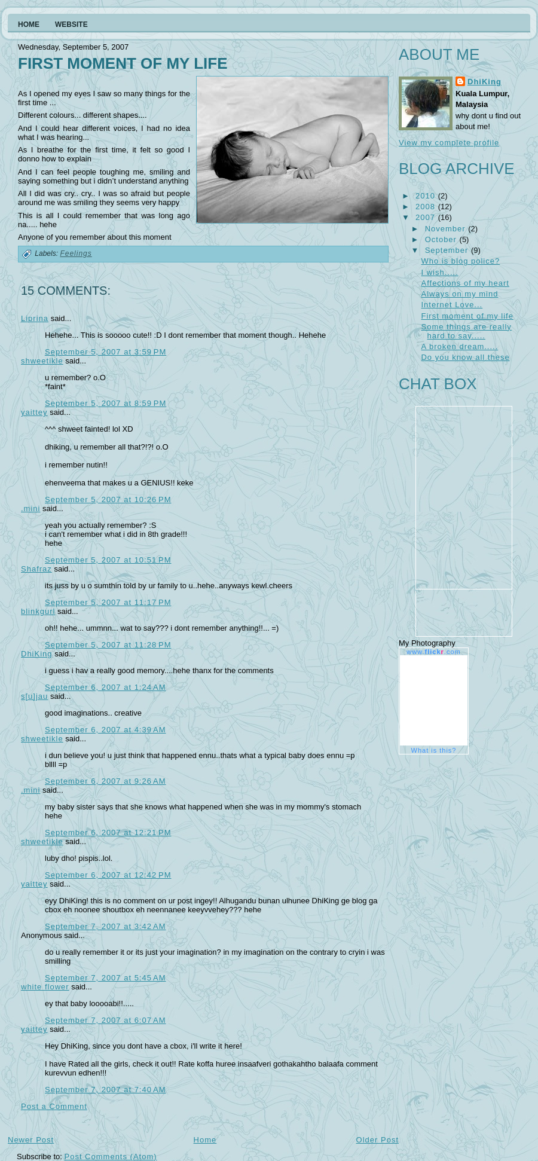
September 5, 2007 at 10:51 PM (108, 559)
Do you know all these (465, 357)
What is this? (434, 750)
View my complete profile (449, 142)
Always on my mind (459, 293)
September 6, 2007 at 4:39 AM (105, 729)
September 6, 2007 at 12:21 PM (108, 832)
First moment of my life (123, 63)
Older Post (377, 1139)
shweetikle (42, 360)
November (447, 228)
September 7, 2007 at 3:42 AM (105, 926)
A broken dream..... (459, 346)
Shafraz (36, 568)
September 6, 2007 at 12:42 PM (108, 874)
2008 (426, 206)
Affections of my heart (465, 283)
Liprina (34, 318)
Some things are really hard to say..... (466, 331)
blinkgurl (38, 611)
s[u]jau (34, 696)
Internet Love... (451, 304)
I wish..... (439, 272)
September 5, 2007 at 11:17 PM (108, 602)
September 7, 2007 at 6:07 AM (105, 1020)
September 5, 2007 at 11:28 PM (108, 644)
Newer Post (31, 1139)
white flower (45, 986)
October (442, 239)
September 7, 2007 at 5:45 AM (105, 977)
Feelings (75, 253)
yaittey (34, 412)
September (448, 250)
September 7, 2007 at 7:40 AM (105, 1089)
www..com (433, 651)
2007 (426, 217)
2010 (426, 195)
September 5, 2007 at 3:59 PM (105, 351)
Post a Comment (54, 1106)
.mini (30, 508)
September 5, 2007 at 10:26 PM (108, 499)
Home (205, 1139)
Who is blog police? (460, 260)
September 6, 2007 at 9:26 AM (105, 781)
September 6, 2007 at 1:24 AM (105, 687)
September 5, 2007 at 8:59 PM (105, 403)
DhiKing (37, 653)
